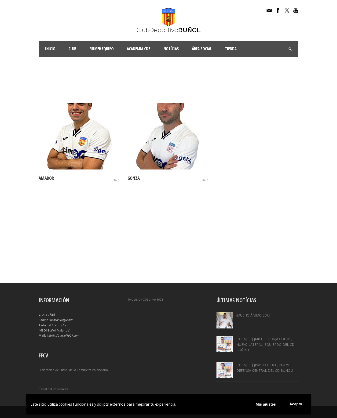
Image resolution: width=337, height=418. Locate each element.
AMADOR (46, 178)
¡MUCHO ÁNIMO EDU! (253, 315)
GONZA (134, 178)
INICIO (50, 48)
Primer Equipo (101, 48)
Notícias (171, 48)
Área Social (202, 48)
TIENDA (231, 48)
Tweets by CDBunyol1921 (145, 299)
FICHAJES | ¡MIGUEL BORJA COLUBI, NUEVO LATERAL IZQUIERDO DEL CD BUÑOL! (265, 344)
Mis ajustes (266, 404)
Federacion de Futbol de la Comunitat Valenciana (73, 370)
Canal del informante (54, 389)
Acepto (295, 404)
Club (72, 48)
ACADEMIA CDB (138, 48)
